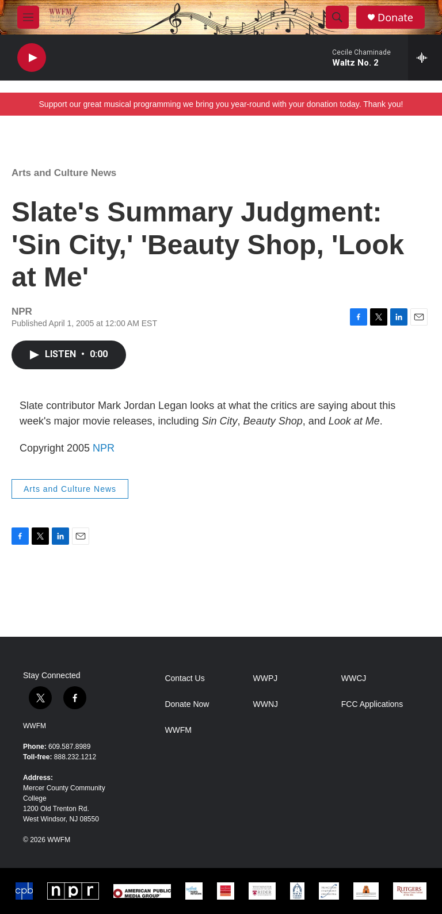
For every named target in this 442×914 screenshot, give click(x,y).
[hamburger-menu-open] (28, 17)
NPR (104, 448)
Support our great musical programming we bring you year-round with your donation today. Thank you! (221, 104)
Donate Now (187, 704)
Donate (395, 18)
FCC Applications (372, 704)
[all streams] (425, 58)
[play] (31, 57)
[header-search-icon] (337, 17)
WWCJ (354, 678)
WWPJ (265, 678)
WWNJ (266, 704)
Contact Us (184, 678)
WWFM (34, 726)
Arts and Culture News (64, 172)
